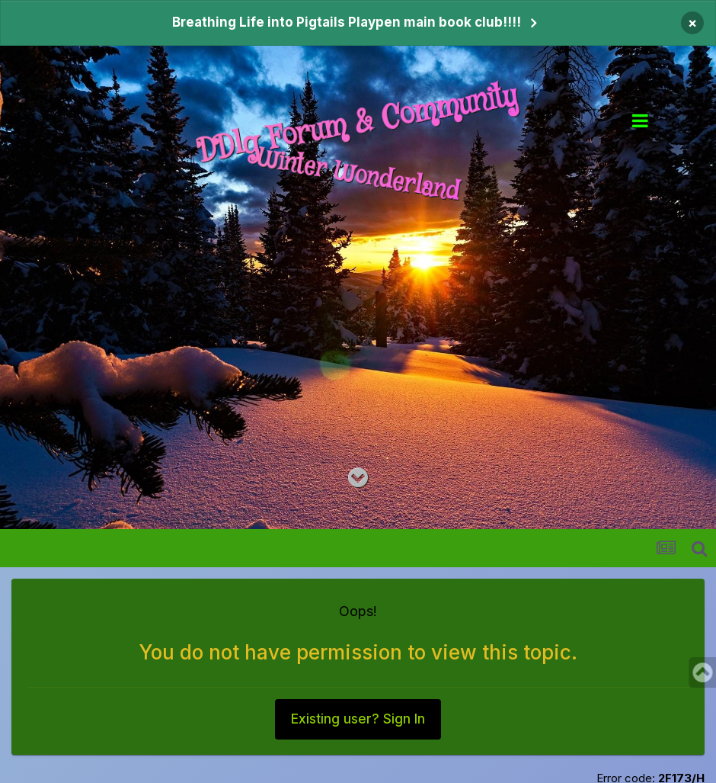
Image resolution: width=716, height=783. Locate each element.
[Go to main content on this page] (358, 478)
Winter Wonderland (358, 176)
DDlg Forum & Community (358, 123)
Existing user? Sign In (358, 719)
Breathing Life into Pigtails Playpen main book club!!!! (346, 22)
